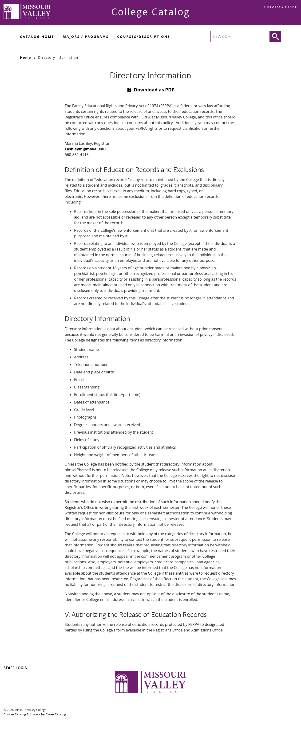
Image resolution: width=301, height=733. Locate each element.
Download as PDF (154, 89)
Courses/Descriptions (143, 36)
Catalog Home (280, 6)
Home (27, 57)
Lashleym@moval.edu (85, 149)
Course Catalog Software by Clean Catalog (35, 714)
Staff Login (16, 667)
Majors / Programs (86, 36)
